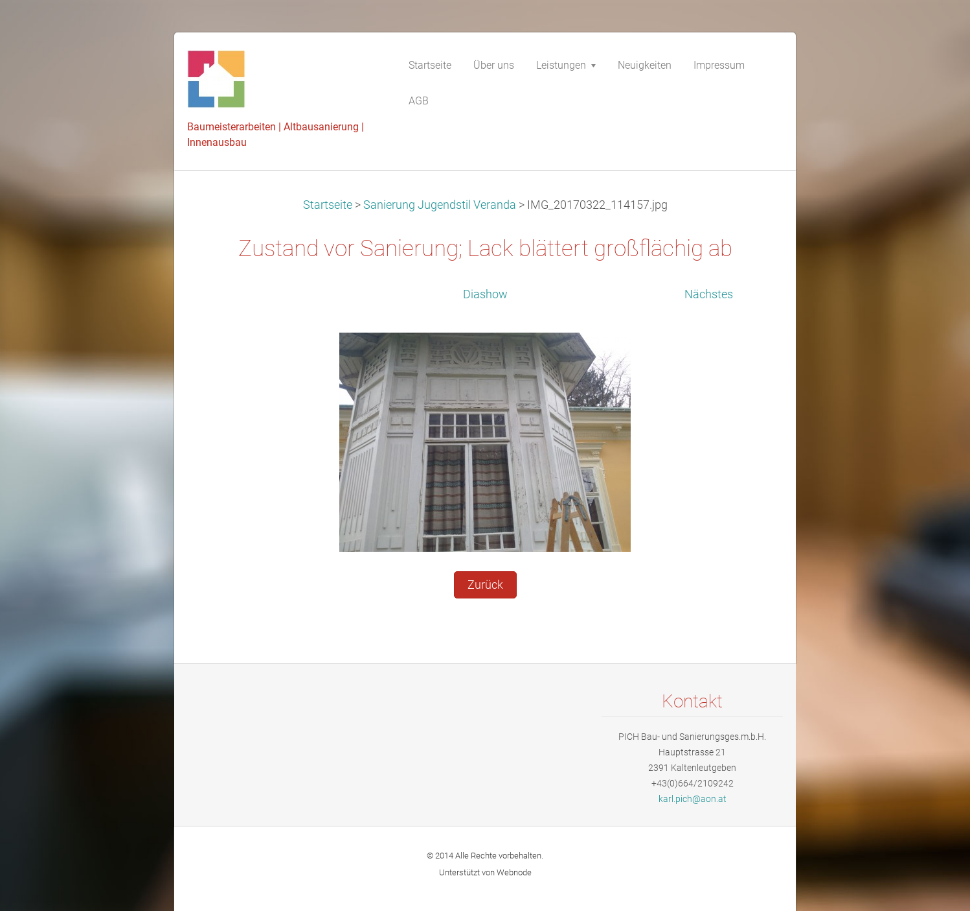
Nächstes (708, 294)
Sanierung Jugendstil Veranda (439, 204)
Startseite (327, 204)
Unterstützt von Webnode (485, 872)
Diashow (485, 294)
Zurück (485, 584)
